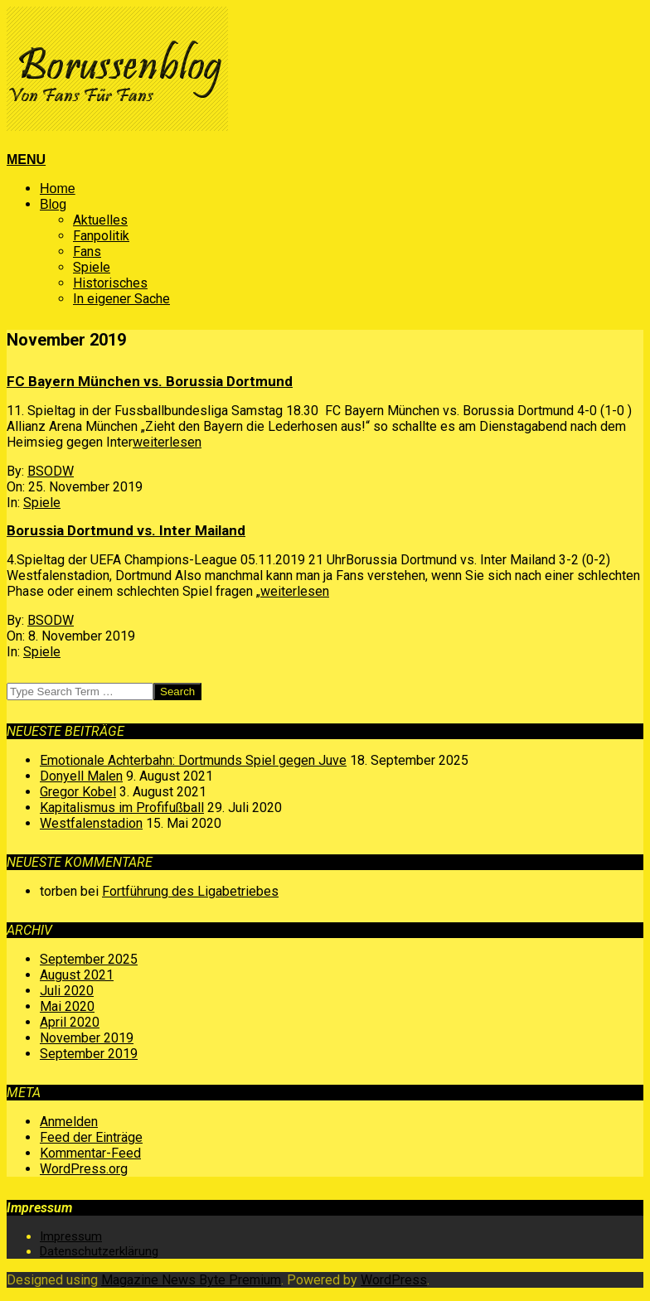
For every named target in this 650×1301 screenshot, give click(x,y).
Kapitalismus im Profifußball (122, 807)
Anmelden (69, 1121)
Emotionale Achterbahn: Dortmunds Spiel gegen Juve (193, 760)
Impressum (71, 1236)
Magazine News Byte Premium (191, 1280)
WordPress (394, 1280)
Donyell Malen (81, 776)
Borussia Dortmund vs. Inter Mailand (126, 530)
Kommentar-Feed (90, 1153)
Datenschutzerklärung (99, 1251)
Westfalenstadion (91, 823)
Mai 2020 (67, 1006)
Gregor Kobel (78, 792)
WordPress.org (84, 1169)
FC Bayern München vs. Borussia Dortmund (150, 381)
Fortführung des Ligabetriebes (190, 891)
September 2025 (89, 959)
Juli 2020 (67, 991)
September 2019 (89, 1054)
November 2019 (86, 1038)
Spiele (42, 502)
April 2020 (69, 1022)
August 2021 (77, 975)
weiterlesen (167, 442)
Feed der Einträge (91, 1137)
